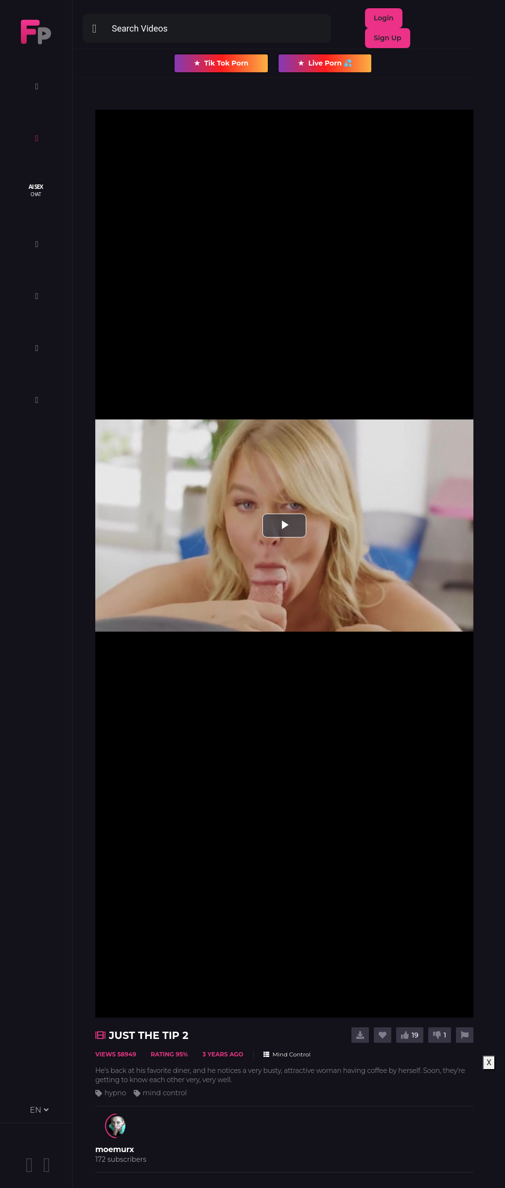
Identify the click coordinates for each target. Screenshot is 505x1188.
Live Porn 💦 (325, 63)
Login (384, 18)
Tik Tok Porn (221, 63)
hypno (115, 1092)
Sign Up (387, 37)
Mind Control (287, 1054)
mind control (165, 1092)
